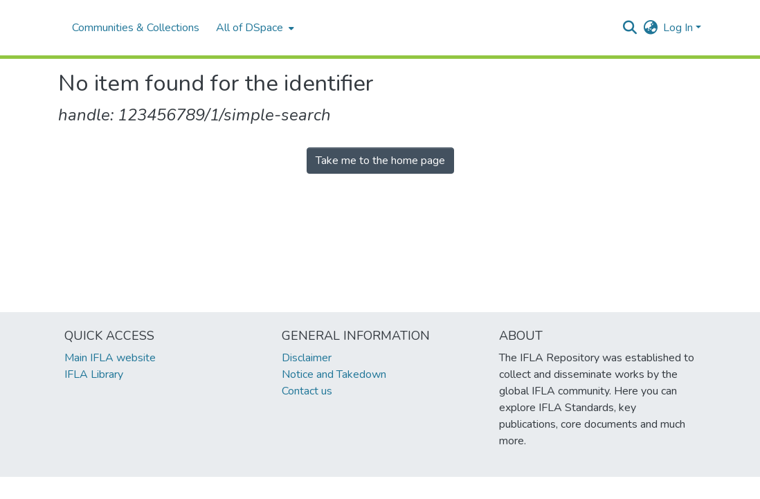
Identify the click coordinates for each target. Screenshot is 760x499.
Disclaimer (307, 357)
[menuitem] (253, 27)
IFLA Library (93, 374)
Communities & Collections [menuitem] (135, 27)
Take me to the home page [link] (380, 160)
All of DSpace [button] (249, 27)
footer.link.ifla (319, 488)
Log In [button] (679, 27)
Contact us (307, 391)
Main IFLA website (110, 357)
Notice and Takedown (334, 374)
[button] (629, 27)
